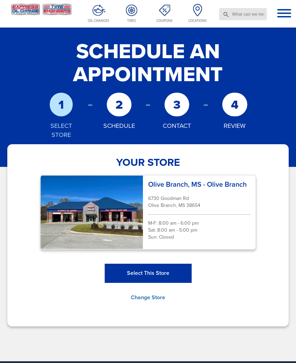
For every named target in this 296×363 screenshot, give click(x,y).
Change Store (148, 297)
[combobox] (242, 14)
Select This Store (148, 273)
